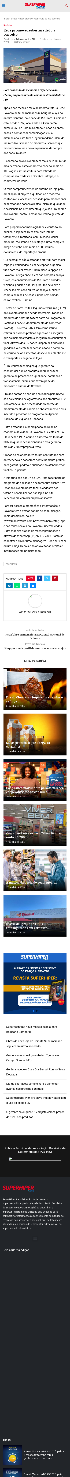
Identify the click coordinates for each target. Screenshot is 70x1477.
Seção (14, 18)
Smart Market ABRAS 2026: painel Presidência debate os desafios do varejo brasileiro (44, 1385)
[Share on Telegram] (25, 585)
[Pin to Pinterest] (55, 578)
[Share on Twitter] (47, 578)
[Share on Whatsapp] (17, 585)
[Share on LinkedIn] (9, 585)
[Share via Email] (33, 585)
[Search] (66, 5)
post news (11, 564)
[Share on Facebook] (39, 578)
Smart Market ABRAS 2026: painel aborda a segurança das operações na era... (45, 1408)
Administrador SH (25, 39)
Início (6, 18)
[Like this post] (31, 578)
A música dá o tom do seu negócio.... (31, 882)
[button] (35, 983)
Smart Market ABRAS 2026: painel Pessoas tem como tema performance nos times (44, 1362)
